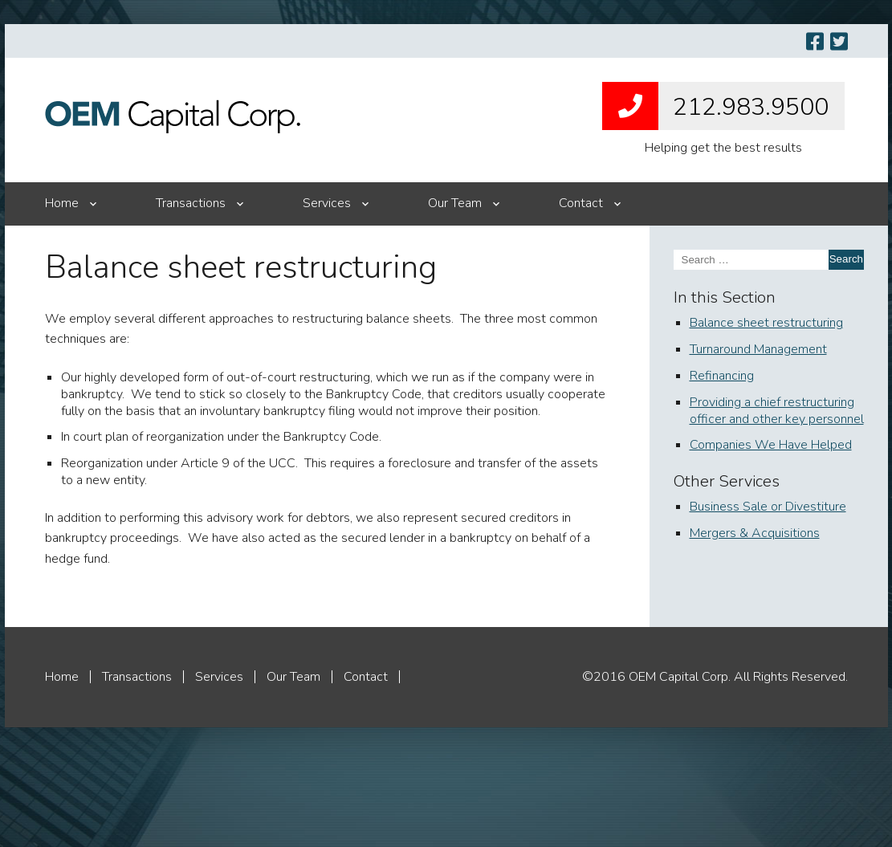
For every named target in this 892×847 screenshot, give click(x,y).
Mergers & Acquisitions (755, 533)
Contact (581, 203)
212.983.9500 (715, 106)
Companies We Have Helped (771, 445)
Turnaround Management (758, 349)
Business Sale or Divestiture (768, 506)
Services (327, 203)
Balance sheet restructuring (766, 323)
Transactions (191, 203)
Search (846, 259)
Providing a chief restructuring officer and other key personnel (777, 410)
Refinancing (722, 376)
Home (62, 203)
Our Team (455, 203)
